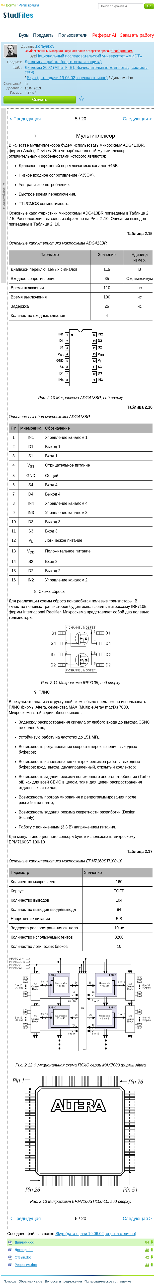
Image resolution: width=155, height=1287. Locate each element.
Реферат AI (104, 35)
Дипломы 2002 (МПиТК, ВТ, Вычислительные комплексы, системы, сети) (87, 69)
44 (147, 1265)
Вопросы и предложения (63, 1281)
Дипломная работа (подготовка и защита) (63, 62)
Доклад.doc (24, 1250)
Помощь (9, 1281)
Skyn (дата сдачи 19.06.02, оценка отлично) (67, 78)
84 (147, 1242)
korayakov (45, 46)
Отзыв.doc (23, 1257)
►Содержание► (4, 196)
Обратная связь (30, 1281)
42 (147, 1257)
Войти (11, 5)
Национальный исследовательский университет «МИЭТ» (89, 56)
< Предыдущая (25, 118)
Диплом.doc (24, 1242)
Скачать (39, 99)
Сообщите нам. (122, 50)
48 (147, 1250)
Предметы (44, 35)
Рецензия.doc (26, 1265)
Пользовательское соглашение (107, 1281)
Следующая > (137, 118)
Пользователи (72, 35)
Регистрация (29, 5)
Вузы (24, 35)
